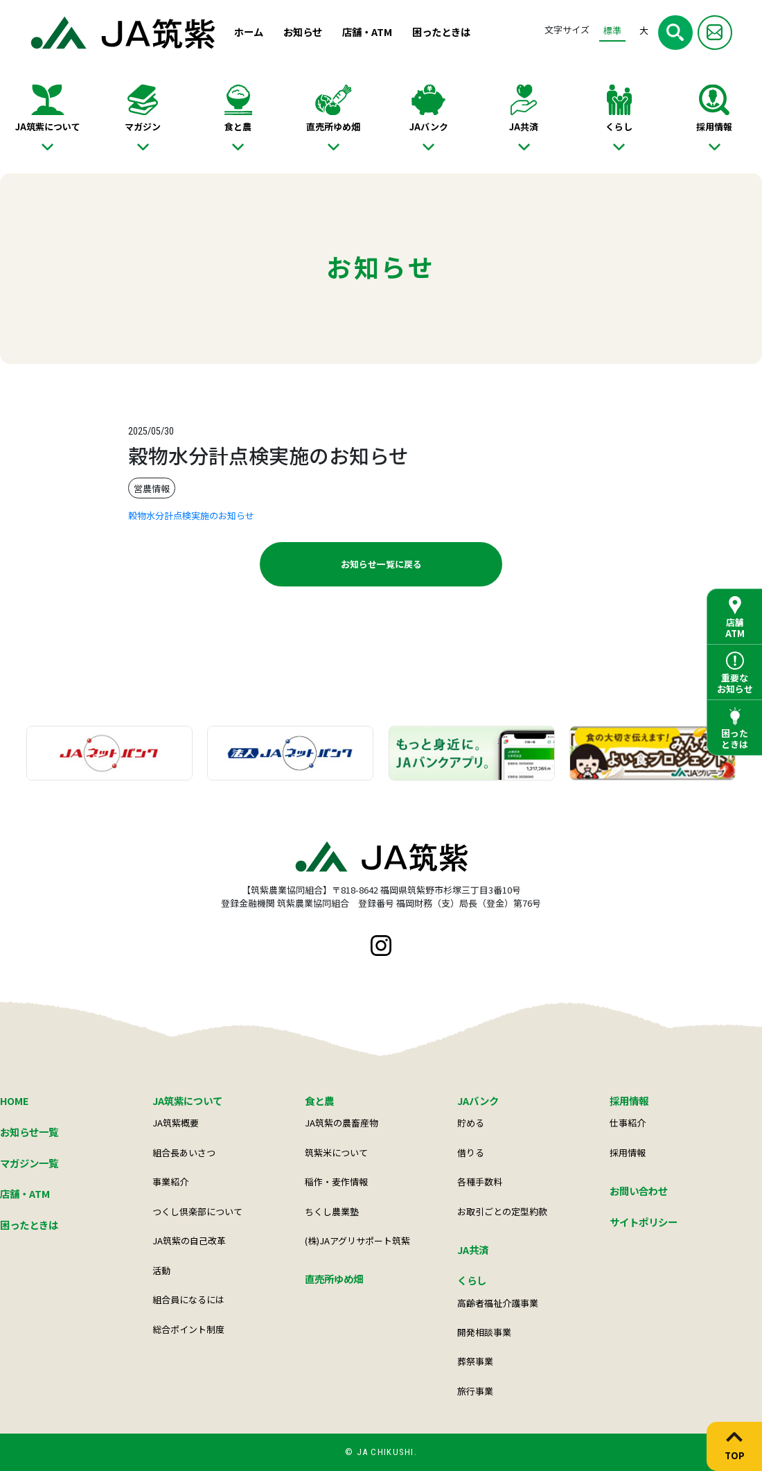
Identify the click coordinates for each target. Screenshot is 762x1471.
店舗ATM (735, 628)
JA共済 (523, 126)
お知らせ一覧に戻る (381, 564)
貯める (470, 1122)
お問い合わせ (639, 1190)
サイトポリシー (643, 1222)
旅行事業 (475, 1391)
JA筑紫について (47, 126)
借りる (470, 1152)
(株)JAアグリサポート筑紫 (357, 1240)
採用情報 (714, 126)
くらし (618, 126)
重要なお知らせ (735, 683)
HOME (14, 1100)
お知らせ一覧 (29, 1131)
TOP (735, 1455)
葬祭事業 (475, 1361)
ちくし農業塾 (332, 1211)
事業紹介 (170, 1181)
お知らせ (302, 31)
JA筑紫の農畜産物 (341, 1122)
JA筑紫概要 (175, 1122)
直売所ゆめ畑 (333, 126)
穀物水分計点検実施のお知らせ (191, 515)
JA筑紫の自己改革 (189, 1240)
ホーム (248, 31)
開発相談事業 (484, 1332)
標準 (612, 30)
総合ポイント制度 (188, 1329)
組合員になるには (188, 1299)
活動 (161, 1270)
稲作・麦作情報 (336, 1181)
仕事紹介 (628, 1122)
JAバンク (428, 126)
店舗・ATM (367, 31)
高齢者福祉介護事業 (497, 1302)
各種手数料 (479, 1181)
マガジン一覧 (29, 1163)
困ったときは (441, 31)
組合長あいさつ (183, 1152)
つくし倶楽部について (197, 1211)
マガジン (143, 126)
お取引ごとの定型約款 (502, 1211)
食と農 (237, 126)
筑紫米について (336, 1152)
